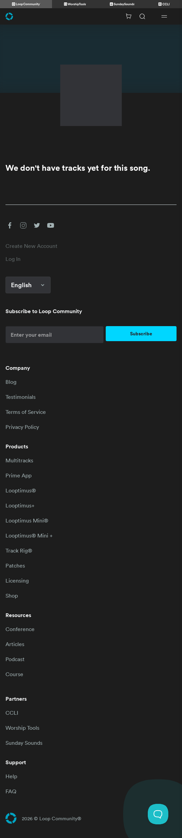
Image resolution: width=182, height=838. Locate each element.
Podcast (15, 659)
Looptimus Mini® (26, 520)
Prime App (18, 475)
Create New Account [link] (31, 245)
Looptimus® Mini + (29, 535)
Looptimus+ (20, 505)
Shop (11, 595)
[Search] (142, 16)
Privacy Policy (22, 426)
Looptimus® (20, 490)
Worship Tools (22, 727)
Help (11, 776)
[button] (9, 225)
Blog (10, 381)
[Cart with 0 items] (129, 16)
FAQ (10, 791)
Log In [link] (13, 258)
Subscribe (141, 333)
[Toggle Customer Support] (158, 814)
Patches (15, 565)
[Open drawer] (164, 16)
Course (14, 674)
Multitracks (19, 460)
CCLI (11, 712)
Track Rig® (18, 550)
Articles (14, 644)
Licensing (17, 580)
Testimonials (20, 396)
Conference (20, 629)
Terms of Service (25, 411)
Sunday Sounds (23, 742)
